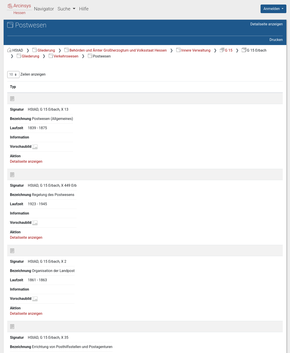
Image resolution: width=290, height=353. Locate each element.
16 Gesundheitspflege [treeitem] (33, 166)
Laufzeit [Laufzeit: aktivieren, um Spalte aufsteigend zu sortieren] (184, 92)
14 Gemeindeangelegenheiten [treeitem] (40, 149)
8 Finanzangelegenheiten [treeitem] (36, 110)
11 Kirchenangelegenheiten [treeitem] (37, 127)
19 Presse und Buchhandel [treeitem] (37, 204)
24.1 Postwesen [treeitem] (32, 248)
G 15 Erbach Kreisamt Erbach (43, 35)
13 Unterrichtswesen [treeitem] (32, 143)
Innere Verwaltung (110, 56)
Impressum (275, 347)
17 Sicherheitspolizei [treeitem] (32, 171)
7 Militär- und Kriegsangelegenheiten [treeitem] (31, 102)
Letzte (275, 324)
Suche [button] (65, 9)
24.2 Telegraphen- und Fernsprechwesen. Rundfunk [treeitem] (40, 256)
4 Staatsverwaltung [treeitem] (31, 83)
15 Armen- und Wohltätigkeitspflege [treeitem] (29, 157)
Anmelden (272, 9)
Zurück (211, 324)
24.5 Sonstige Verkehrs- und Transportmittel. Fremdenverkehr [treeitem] (43, 279)
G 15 (143, 56)
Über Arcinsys (173, 347)
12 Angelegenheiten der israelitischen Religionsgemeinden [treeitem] (40, 135)
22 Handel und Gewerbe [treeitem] (35, 232)
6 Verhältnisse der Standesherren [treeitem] (42, 94)
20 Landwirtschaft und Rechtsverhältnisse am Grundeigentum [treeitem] (34, 215)
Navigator (44, 9)
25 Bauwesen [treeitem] (26, 287)
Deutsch (27, 343)
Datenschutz (207, 347)
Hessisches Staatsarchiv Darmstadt (44, 30)
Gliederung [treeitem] (19, 49)
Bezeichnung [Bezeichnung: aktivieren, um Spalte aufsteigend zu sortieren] (142, 92)
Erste (196, 324)
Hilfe (83, 9)
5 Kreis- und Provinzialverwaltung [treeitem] (42, 88)
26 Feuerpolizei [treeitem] (28, 293)
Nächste (257, 324)
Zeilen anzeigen (102, 80)
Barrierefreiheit (241, 347)
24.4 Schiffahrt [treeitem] (31, 270)
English (10, 343)
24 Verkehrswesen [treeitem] (30, 243)
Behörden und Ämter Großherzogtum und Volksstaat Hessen (191, 50)
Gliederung (120, 50)
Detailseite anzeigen (266, 24)
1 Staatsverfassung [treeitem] (31, 55)
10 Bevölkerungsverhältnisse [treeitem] (39, 121)
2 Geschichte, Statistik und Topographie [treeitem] (37, 63)
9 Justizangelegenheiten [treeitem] (35, 116)
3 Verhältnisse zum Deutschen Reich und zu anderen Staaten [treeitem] (40, 74)
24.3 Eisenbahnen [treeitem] (34, 265)
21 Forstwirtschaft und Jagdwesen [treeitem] (44, 226)
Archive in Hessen (25, 26)
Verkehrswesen (239, 56)
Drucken (276, 40)
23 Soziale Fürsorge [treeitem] (31, 237)
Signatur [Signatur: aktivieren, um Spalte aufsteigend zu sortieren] (110, 92)
